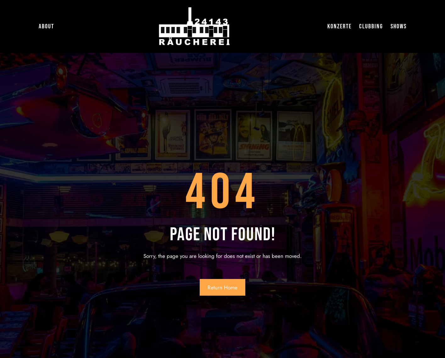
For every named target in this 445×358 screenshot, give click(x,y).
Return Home (222, 287)
